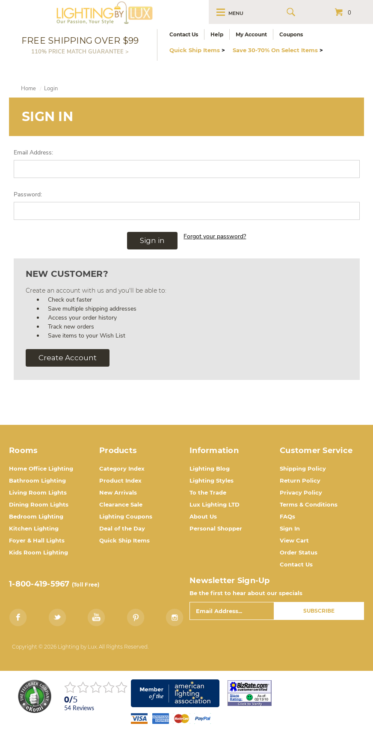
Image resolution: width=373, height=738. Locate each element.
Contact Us (183, 34)
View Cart (294, 540)
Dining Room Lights (38, 504)
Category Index (122, 468)
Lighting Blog (209, 468)
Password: (28, 194)
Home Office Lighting (41, 468)
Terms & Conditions (308, 504)
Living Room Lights (38, 492)
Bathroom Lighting (37, 480)
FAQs (287, 516)
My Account (251, 34)
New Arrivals (118, 492)
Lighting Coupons (125, 516)
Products (118, 450)
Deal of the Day (122, 528)
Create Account (67, 357)
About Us (203, 516)
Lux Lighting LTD (214, 504)
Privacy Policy (301, 492)
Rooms (23, 450)
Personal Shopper (215, 528)
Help (216, 34)
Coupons (291, 34)
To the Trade (207, 492)
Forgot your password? (215, 236)
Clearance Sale (120, 504)
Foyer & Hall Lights (37, 540)
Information (214, 450)
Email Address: (33, 152)
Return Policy (300, 480)
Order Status (298, 552)
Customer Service (316, 450)
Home (28, 88)
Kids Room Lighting (38, 552)
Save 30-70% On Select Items (278, 50)
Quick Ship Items (197, 50)
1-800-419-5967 (39, 584)
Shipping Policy (303, 468)
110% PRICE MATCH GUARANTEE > (80, 51)
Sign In (290, 528)
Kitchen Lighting (34, 528)
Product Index (120, 480)
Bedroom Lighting (36, 516)
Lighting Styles (211, 480)
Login (51, 88)
